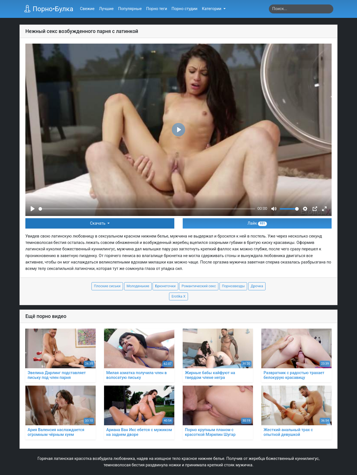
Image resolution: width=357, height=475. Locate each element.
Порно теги (156, 8)
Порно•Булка (48, 9)
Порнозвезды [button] (233, 286)
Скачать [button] (98, 223)
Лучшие (106, 8)
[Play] (32, 208)
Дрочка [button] (257, 286)
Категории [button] (212, 8)
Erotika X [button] (178, 296)
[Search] (301, 8)
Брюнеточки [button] (165, 286)
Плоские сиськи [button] (107, 286)
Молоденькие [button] (138, 286)
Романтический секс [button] (199, 286)
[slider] (146, 209)
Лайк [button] (257, 223)
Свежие (87, 8)
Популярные (130, 8)
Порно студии (184, 8)
